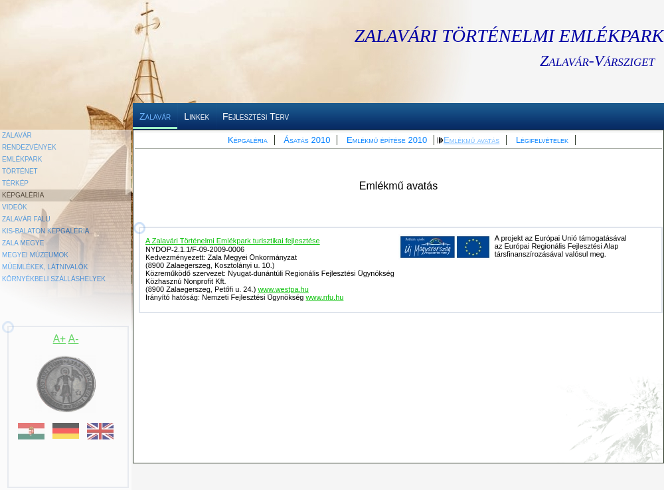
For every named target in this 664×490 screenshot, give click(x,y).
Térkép (15, 183)
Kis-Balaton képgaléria (45, 231)
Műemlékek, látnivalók (45, 267)
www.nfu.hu (325, 297)
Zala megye (23, 243)
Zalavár (155, 116)
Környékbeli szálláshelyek (54, 279)
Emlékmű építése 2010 (387, 140)
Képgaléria (248, 140)
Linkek (196, 116)
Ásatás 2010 (307, 140)
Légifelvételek (542, 140)
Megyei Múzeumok (35, 255)
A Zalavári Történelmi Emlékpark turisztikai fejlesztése (232, 241)
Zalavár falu (26, 219)
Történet (20, 171)
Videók (14, 207)
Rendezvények (29, 147)
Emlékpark (22, 159)
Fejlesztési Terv (255, 116)
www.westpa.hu (283, 289)
